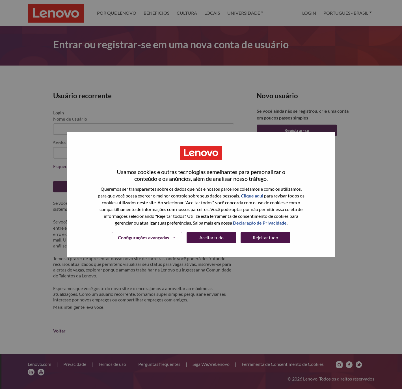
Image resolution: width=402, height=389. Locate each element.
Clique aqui (252, 195)
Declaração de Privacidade (260, 222)
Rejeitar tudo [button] (265, 237)
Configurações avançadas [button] (143, 237)
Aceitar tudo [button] (211, 237)
